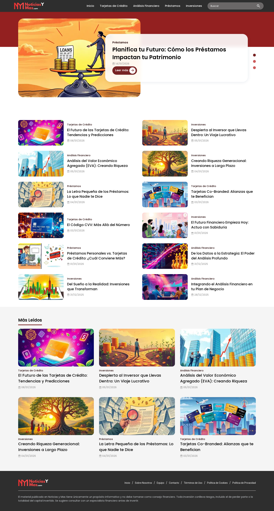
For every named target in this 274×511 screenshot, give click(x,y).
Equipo (160, 482)
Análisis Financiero (146, 6)
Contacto (174, 482)
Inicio (90, 6)
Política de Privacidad (244, 482)
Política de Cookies (217, 482)
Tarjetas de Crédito (114, 6)
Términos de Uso (193, 482)
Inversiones (194, 6)
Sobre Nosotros (143, 482)
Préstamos (172, 6)
